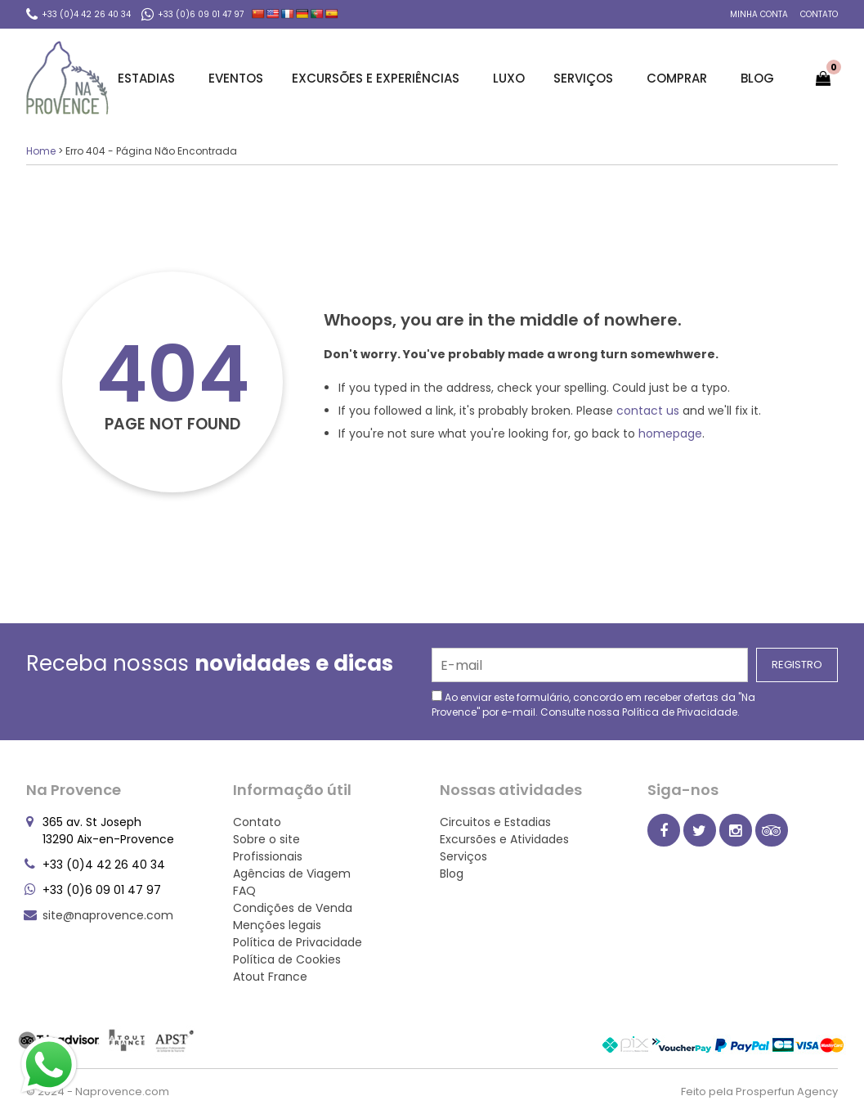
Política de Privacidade (679, 712)
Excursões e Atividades (504, 839)
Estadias (149, 78)
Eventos (235, 78)
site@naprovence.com (108, 915)
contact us (647, 410)
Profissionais (267, 856)
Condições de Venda (292, 908)
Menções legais (277, 925)
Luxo (509, 78)
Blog (757, 78)
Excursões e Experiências (378, 78)
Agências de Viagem (292, 873)
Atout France (270, 976)
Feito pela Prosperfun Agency (759, 1091)
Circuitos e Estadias (495, 822)
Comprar (679, 78)
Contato (819, 14)
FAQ (244, 891)
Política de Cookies (287, 959)
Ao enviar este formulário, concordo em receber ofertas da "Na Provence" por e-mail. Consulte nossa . (593, 704)
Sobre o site (266, 839)
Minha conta (759, 14)
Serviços (585, 78)
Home (41, 151)
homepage (670, 433)
